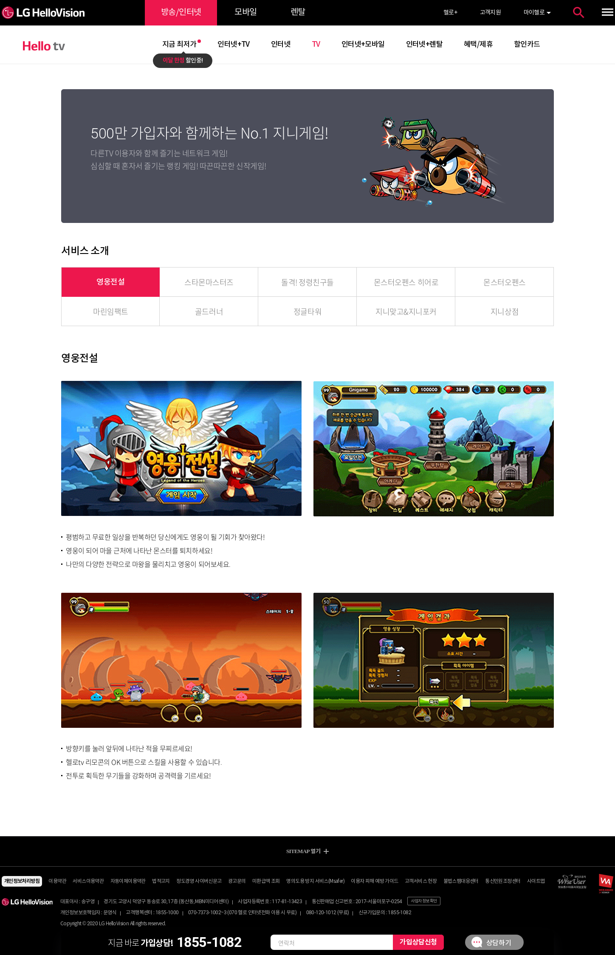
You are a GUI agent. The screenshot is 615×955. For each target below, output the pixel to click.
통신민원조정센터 (502, 881)
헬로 (450, 12)
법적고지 (161, 881)
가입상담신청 (418, 942)
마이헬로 (534, 12)
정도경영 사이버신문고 (198, 881)
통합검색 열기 (578, 12)
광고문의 (237, 881)
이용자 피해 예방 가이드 (374, 881)
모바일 (245, 12)
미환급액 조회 (266, 881)
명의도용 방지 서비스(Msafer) (315, 881)
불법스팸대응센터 (461, 881)
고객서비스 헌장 (421, 881)
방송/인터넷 (181, 12)
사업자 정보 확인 (424, 901)
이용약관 (57, 881)
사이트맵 (536, 881)
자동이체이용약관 (128, 881)
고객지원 (490, 12)
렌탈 (298, 12)
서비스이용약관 (88, 881)
